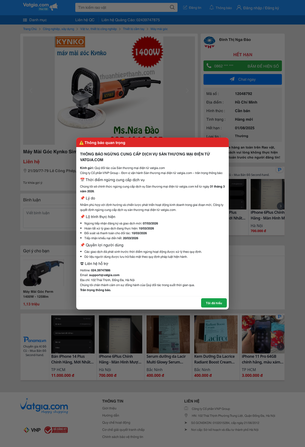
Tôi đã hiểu (214, 303)
